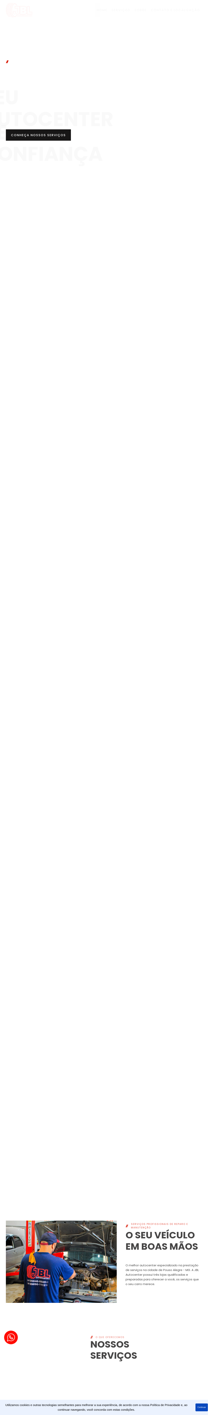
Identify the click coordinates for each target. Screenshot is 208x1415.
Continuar (201, 1407)
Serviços (121, 10)
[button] (39, 135)
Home (102, 10)
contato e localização (175, 10)
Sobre (141, 10)
